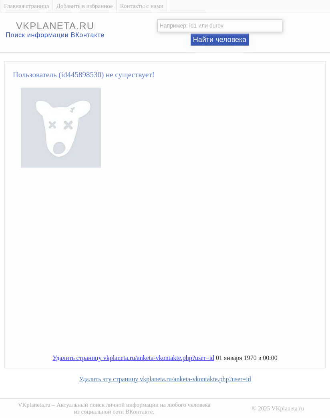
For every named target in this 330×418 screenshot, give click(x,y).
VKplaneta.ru (34, 405)
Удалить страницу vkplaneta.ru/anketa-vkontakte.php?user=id (133, 357)
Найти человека (220, 40)
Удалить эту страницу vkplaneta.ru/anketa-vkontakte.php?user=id (165, 379)
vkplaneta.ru (55, 25)
